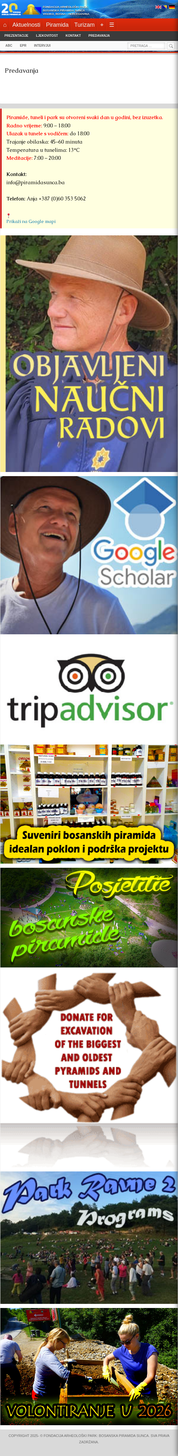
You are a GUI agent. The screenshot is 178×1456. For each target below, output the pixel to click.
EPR (23, 45)
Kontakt (73, 35)
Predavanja (99, 35)
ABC (8, 45)
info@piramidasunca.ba (35, 182)
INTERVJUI (42, 45)
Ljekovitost (47, 35)
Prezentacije (16, 35)
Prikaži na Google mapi (31, 221)
